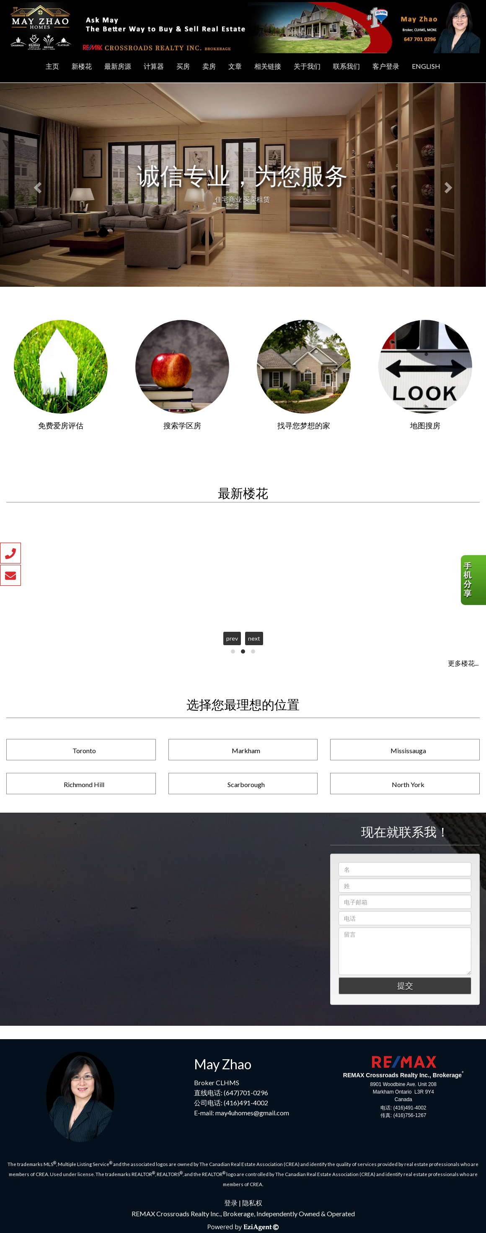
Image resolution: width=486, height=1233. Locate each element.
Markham (246, 750)
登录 (231, 1203)
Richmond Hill (84, 784)
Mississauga (408, 750)
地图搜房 (425, 425)
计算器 (154, 66)
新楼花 (82, 66)
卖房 (209, 66)
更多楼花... (463, 663)
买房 (183, 66)
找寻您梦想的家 (303, 425)
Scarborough (246, 784)
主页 (52, 66)
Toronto (84, 750)
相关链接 (267, 66)
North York (408, 784)
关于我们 (307, 66)
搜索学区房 (182, 425)
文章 (235, 66)
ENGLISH (426, 66)
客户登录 (385, 66)
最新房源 (117, 66)
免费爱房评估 (60, 425)
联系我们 (346, 66)
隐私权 (252, 1203)
